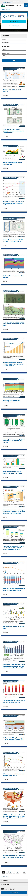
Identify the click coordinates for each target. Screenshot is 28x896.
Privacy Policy (15, 25)
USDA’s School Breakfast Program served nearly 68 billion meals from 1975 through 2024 (13, 364)
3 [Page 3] (10, 872)
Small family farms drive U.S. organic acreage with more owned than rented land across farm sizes (13, 547)
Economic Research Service (13, 5)
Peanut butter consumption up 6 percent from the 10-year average (12, 472)
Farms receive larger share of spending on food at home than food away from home (13, 131)
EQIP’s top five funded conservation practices (13, 276)
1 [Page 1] (3, 872)
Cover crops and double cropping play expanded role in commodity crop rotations (14, 440)
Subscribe (13, 21)
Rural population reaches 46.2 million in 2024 (13, 627)
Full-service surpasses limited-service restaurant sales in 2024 (13, 774)
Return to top (4, 876)
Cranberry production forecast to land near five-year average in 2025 (14, 701)
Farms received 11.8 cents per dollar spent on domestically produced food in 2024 (13, 323)
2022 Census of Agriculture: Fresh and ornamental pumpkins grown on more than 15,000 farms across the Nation (14, 816)
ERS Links (5, 880)
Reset (14, 60)
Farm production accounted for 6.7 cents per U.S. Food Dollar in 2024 (13, 240)
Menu (26, 5)
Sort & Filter (6, 35)
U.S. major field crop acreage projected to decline (11, 401)
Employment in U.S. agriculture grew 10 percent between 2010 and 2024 (13, 738)
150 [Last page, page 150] (24, 872)
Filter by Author (6, 53)
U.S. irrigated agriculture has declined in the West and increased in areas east (14, 857)
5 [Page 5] (17, 872)
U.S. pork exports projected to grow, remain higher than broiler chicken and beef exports (13, 203)
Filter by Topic (6, 46)
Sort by (4, 39)
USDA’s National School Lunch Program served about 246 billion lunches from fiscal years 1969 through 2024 (14, 511)
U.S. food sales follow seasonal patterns (12, 90)
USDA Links (6, 884)
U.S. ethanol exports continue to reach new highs (12, 163)
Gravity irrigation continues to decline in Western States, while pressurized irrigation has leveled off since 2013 (14, 666)
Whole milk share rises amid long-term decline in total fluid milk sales (14, 589)
